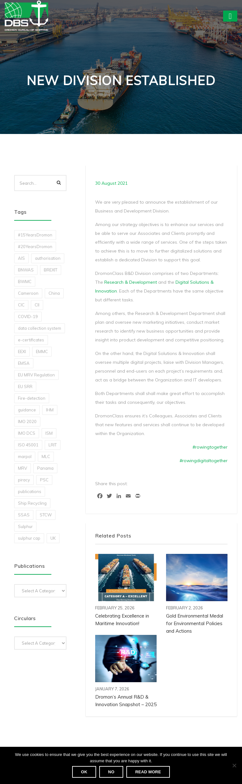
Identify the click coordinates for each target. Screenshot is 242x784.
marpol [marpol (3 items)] (25, 456)
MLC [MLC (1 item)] (46, 456)
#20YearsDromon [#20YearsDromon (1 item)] (35, 246)
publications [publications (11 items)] (29, 491)
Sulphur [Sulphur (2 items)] (25, 526)
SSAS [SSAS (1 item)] (24, 514)
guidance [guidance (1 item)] (27, 409)
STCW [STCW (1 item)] (46, 514)
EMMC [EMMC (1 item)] (42, 351)
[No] (234, 765)
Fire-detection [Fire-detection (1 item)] (31, 398)
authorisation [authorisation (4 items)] (47, 258)
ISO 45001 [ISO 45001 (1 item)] (28, 444)
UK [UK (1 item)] (53, 538)
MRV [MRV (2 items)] (22, 468)
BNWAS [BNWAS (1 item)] (26, 269)
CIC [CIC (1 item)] (21, 304)
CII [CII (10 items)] (37, 304)
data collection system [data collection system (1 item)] (39, 328)
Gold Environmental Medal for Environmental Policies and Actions (194, 623)
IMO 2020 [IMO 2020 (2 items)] (27, 421)
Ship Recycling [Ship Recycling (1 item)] (32, 503)
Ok (84, 771)
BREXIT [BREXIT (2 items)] (50, 269)
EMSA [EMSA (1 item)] (24, 363)
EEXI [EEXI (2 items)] (22, 351)
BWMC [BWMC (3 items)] (25, 281)
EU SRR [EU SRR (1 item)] (25, 386)
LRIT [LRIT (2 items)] (53, 444)
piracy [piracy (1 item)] (24, 479)
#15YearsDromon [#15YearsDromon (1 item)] (35, 234)
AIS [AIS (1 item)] (21, 258)
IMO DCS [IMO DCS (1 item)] (26, 433)
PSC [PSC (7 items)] (44, 479)
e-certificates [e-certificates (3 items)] (31, 339)
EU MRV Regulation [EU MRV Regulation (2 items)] (36, 374)
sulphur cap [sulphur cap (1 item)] (29, 538)
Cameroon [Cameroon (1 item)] (28, 293)
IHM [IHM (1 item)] (50, 409)
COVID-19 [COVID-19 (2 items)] (28, 316)
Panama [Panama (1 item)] (45, 468)
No (111, 771)
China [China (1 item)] (54, 293)
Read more (148, 771)
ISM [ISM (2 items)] (49, 433)
